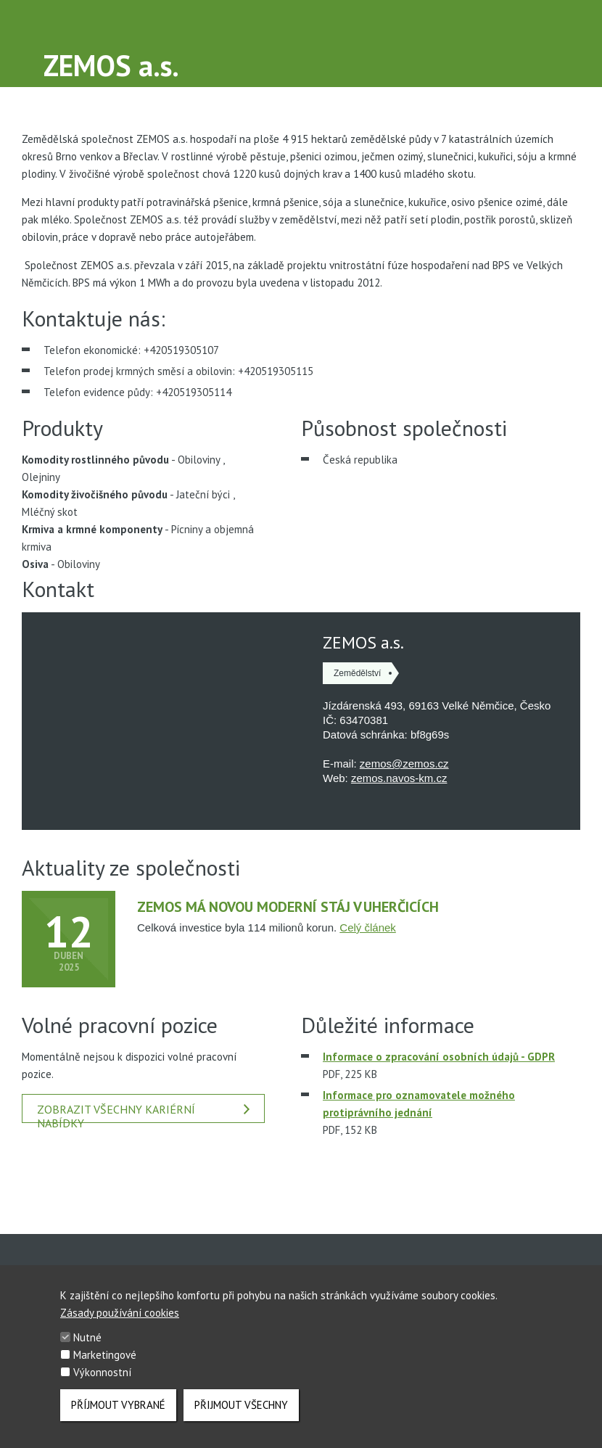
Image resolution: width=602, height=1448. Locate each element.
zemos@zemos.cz (404, 763)
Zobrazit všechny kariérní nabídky (143, 1112)
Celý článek (367, 927)
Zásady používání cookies (119, 1313)
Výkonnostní (102, 1373)
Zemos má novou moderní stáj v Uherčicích (288, 906)
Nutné (87, 1338)
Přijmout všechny (241, 1405)
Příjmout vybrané (118, 1405)
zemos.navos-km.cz (399, 778)
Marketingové (104, 1355)
